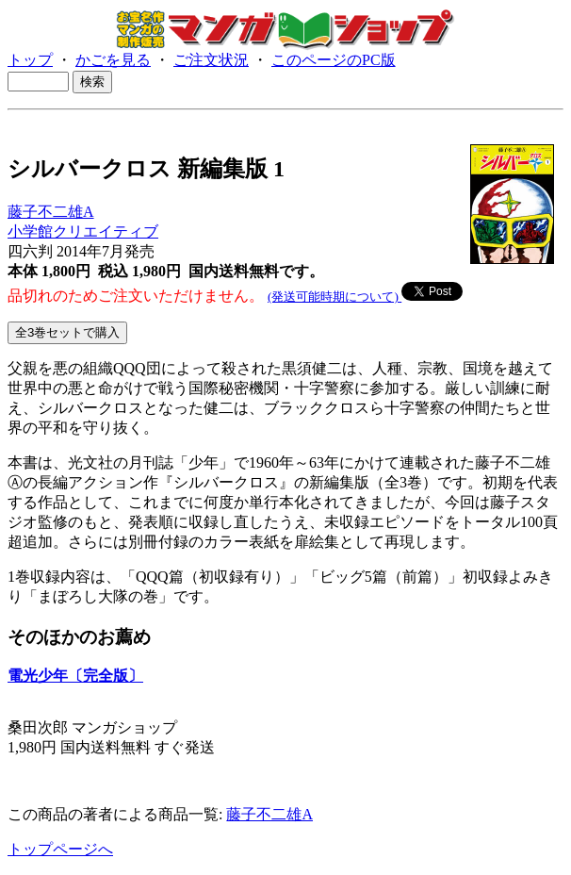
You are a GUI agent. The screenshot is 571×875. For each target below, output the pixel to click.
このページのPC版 (333, 60)
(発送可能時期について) (334, 296)
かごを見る (113, 60)
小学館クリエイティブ (83, 231)
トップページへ (60, 849)
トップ (30, 60)
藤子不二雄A (51, 212)
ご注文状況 (211, 60)
